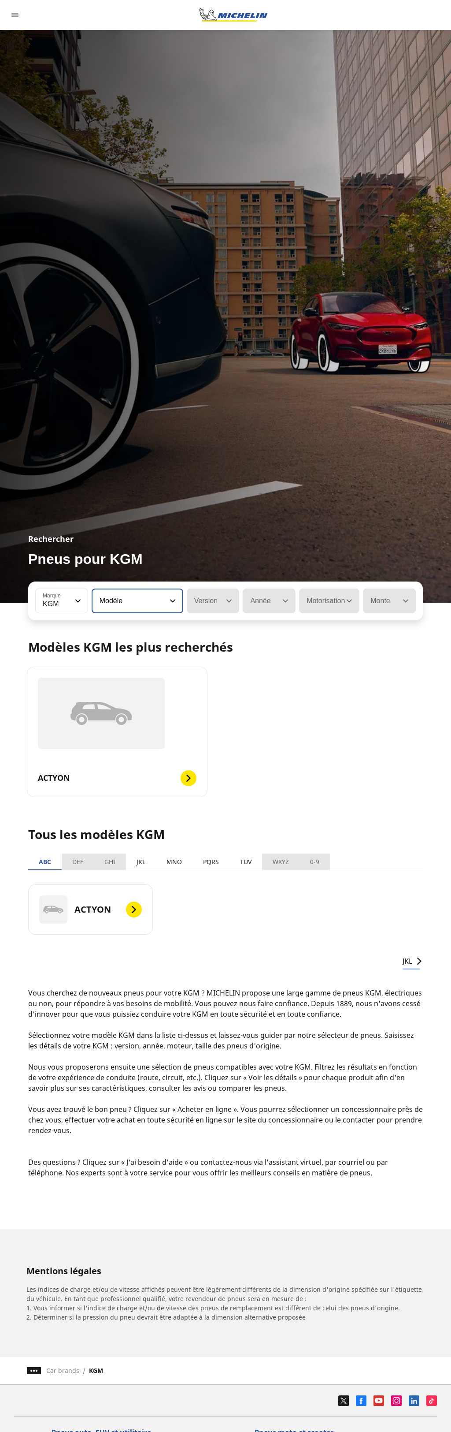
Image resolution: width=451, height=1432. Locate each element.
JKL (141, 862)
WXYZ (281, 862)
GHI (109, 862)
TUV (245, 862)
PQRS (211, 862)
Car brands (62, 1370)
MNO (174, 862)
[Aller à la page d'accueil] (233, 15)
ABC (45, 862)
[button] (77, 601)
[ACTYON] (90, 909)
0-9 (314, 862)
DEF (77, 862)
